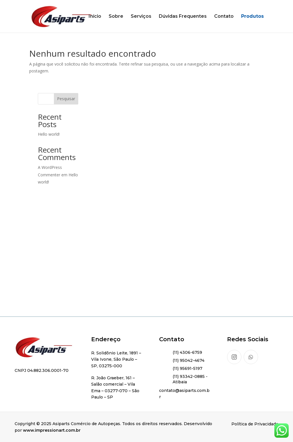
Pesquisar (66, 98)
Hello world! (49, 134)
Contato (224, 16)
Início (95, 16)
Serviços (141, 16)
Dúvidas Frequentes (183, 16)
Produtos (252, 16)
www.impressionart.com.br (52, 430)
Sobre (116, 16)
